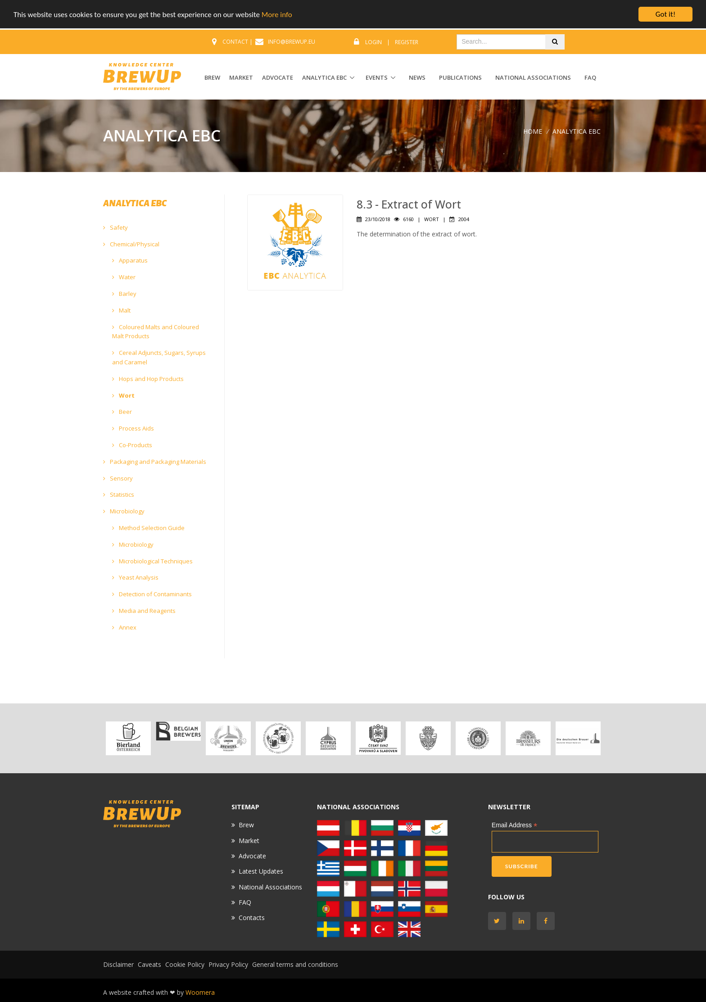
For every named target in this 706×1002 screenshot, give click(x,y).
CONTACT (235, 41)
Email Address (515, 825)
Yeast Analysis (135, 577)
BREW (212, 77)
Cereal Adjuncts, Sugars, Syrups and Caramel (159, 357)
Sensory (118, 478)
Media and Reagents (144, 611)
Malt (121, 310)
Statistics (118, 494)
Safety (115, 227)
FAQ (590, 77)
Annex (124, 627)
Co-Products (132, 445)
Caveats (149, 964)
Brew (246, 825)
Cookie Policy (184, 964)
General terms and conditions (295, 964)
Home (532, 131)
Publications (460, 77)
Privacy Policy (228, 964)
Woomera (200, 992)
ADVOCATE (277, 77)
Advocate (252, 856)
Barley (124, 294)
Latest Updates (261, 871)
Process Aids (133, 428)
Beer (122, 412)
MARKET (241, 77)
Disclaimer (118, 964)
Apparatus (130, 260)
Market (249, 840)
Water (124, 277)
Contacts (252, 917)
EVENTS (377, 77)
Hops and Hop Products (148, 379)
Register (406, 42)
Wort (123, 395)
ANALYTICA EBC (324, 77)
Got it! (665, 14)
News (417, 77)
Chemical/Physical (131, 244)
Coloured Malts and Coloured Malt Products (155, 331)
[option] (128, 738)
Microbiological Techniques (152, 561)
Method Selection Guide (148, 528)
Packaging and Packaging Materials (154, 462)
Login (373, 42)
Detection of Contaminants (152, 594)
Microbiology (124, 511)
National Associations (533, 77)
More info (277, 14)
